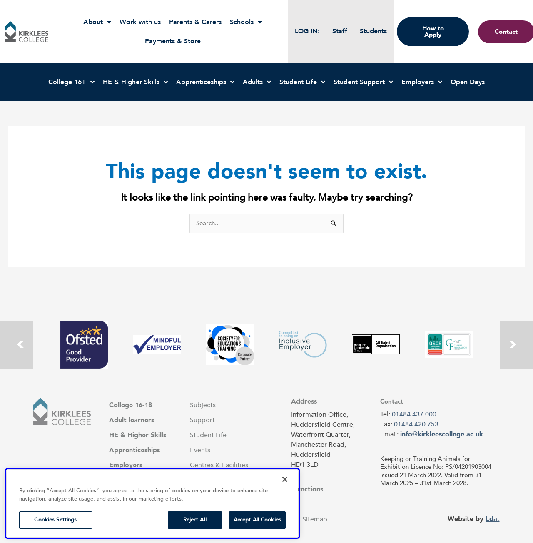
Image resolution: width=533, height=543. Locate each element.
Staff (339, 31)
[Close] (285, 479)
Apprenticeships (205, 82)
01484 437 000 (414, 414)
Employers (421, 82)
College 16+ (71, 82)
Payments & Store (173, 41)
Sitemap (314, 519)
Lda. (492, 518)
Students (373, 31)
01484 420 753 (416, 424)
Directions (307, 489)
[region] (152, 503)
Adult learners (131, 420)
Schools (246, 22)
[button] (26, 31)
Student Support (363, 82)
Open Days (468, 82)
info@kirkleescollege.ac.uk (441, 434)
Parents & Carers (195, 22)
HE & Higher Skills (135, 82)
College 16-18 (130, 405)
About (97, 22)
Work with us (140, 22)
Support (202, 420)
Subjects (203, 405)
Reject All (195, 519)
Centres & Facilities (219, 465)
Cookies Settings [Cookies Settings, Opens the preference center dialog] (55, 519)
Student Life (302, 82)
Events (200, 450)
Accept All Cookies (257, 519)
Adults (257, 82)
